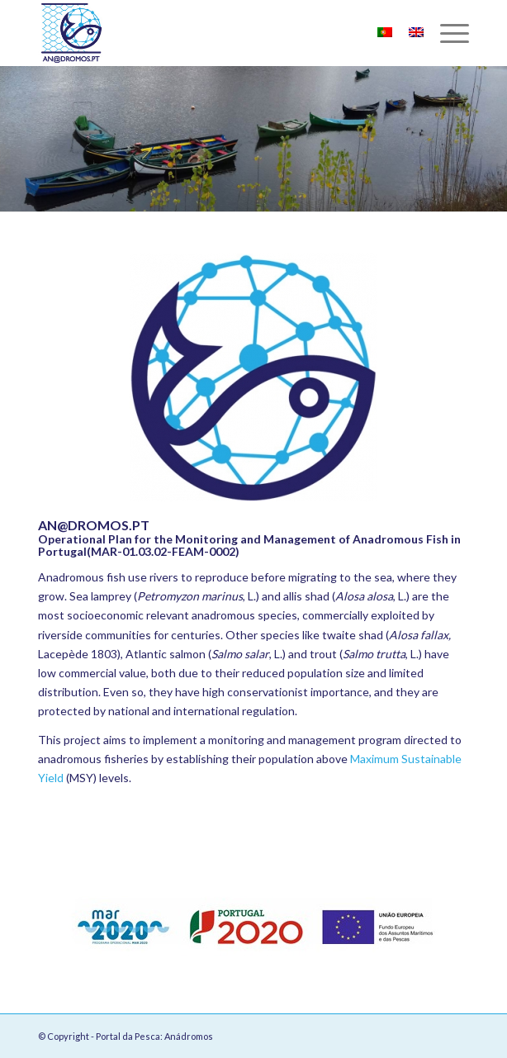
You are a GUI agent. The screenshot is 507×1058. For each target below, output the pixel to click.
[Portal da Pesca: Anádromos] (210, 33)
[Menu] (446, 33)
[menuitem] (446, 33)
